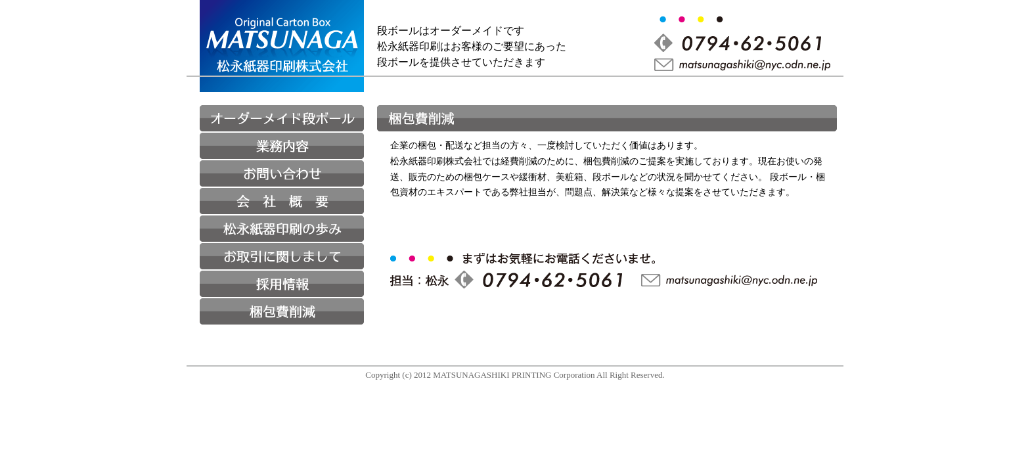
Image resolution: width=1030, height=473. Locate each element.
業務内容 (282, 146)
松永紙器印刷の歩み (282, 228)
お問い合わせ (282, 173)
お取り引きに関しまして (282, 256)
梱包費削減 (282, 311)
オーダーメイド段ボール (282, 118)
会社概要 (282, 201)
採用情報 (282, 284)
